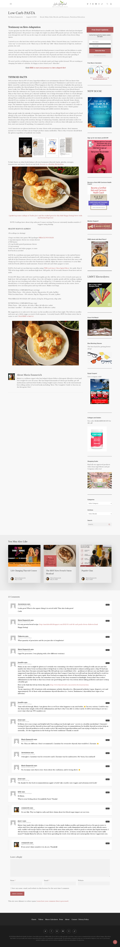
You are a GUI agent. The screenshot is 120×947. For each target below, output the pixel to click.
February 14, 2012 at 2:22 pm (25, 664)
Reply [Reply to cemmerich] (107, 808)
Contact (74, 919)
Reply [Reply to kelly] (107, 792)
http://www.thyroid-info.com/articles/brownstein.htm (69, 685)
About (67, 919)
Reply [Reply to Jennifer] (107, 663)
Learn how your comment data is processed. (53, 901)
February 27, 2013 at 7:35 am (28, 754)
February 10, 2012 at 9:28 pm (25, 637)
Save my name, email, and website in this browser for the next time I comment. (40, 888)
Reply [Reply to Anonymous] (107, 604)
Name (13, 880)
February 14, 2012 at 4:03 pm (25, 704)
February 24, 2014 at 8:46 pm (25, 793)
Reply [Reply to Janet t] (107, 821)
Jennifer (21, 662)
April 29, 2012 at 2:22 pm (27, 741)
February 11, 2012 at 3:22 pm (24, 651)
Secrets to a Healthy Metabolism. (52, 164)
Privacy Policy (83, 919)
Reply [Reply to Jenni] (107, 720)
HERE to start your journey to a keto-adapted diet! (47, 68)
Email (46, 880)
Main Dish (49, 17)
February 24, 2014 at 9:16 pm (28, 809)
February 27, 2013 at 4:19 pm (28, 767)
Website (81, 880)
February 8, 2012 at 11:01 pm (24, 621)
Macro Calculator (51, 919)
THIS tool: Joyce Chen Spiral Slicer (56, 268)
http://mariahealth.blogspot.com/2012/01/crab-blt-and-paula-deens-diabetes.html (68, 624)
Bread (42, 17)
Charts (33, 919)
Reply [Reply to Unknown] (107, 636)
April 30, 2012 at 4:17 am (23, 780)
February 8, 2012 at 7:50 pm (24, 605)
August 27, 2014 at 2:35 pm (27, 844)
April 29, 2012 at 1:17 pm (23, 721)
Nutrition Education (77, 17)
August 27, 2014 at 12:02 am (24, 822)
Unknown (21, 636)
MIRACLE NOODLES (46, 237)
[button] (11, 4)
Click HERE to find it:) (26, 316)
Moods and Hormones (61, 17)
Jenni (20, 720)
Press (61, 919)
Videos (40, 919)
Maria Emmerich (16, 17)
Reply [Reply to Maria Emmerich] (107, 620)
